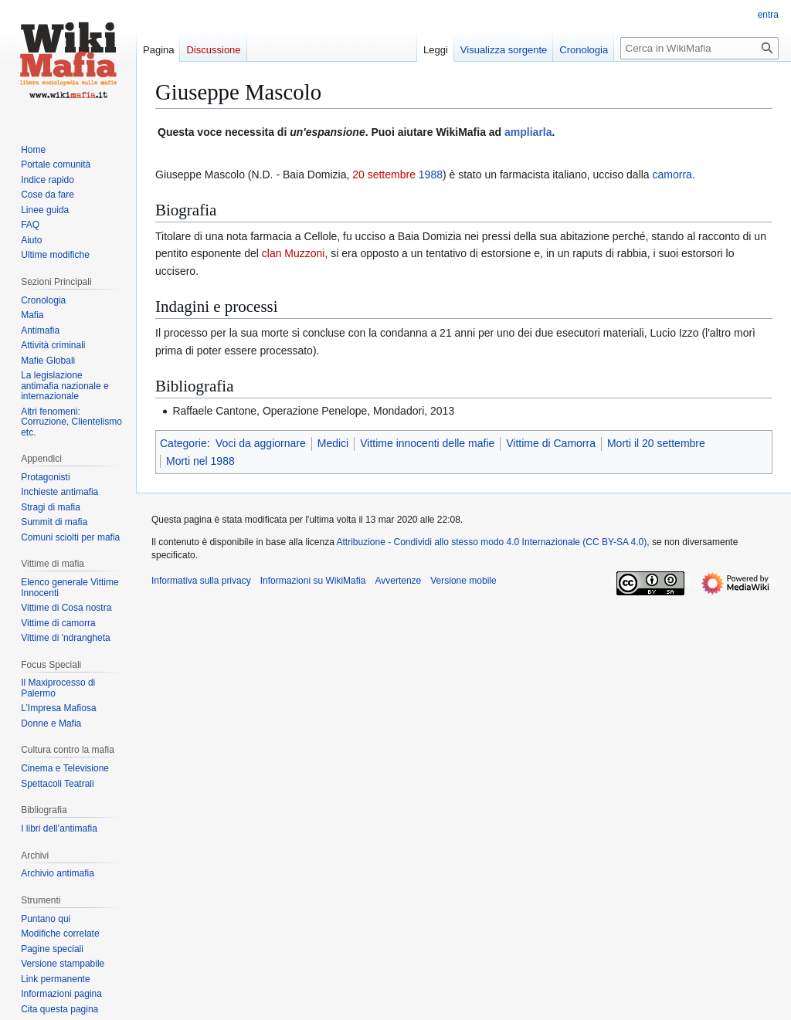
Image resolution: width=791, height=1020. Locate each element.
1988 (431, 174)
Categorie (183, 443)
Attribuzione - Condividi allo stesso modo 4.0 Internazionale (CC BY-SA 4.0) (492, 542)
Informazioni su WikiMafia (313, 580)
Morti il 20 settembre (656, 443)
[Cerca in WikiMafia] (699, 48)
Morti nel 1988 (200, 461)
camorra (672, 174)
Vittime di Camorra (551, 443)
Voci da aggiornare (261, 443)
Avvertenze (398, 580)
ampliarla (528, 132)
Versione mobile (463, 580)
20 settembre (384, 174)
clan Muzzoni (293, 253)
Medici (332, 443)
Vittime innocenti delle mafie (427, 443)
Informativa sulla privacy (201, 580)
